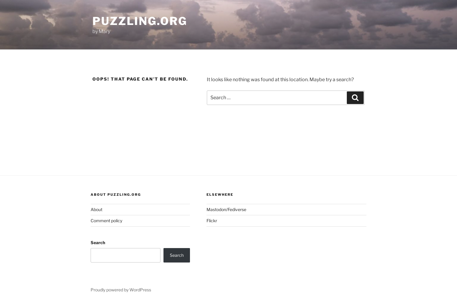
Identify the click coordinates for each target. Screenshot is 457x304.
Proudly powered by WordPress (121, 289)
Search (98, 242)
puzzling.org (139, 21)
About (96, 209)
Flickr (212, 220)
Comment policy (106, 220)
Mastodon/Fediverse (226, 209)
